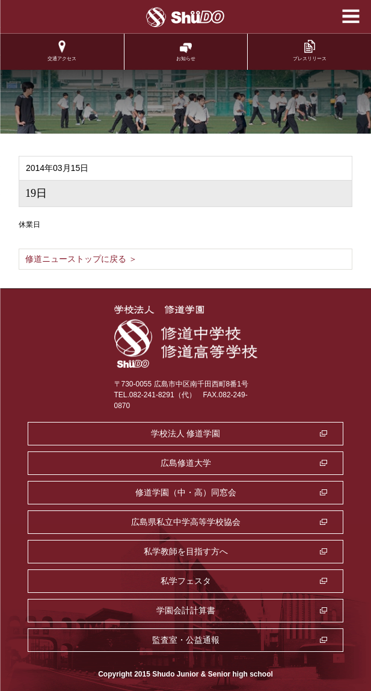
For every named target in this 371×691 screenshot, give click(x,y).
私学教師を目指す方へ (186, 551)
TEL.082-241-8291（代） (155, 395)
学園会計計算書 (185, 610)
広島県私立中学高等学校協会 (186, 522)
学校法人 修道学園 (186, 433)
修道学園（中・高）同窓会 (185, 492)
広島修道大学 (186, 463)
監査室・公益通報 (185, 640)
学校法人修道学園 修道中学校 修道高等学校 (185, 17)
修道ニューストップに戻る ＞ (81, 259)
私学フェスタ (186, 581)
